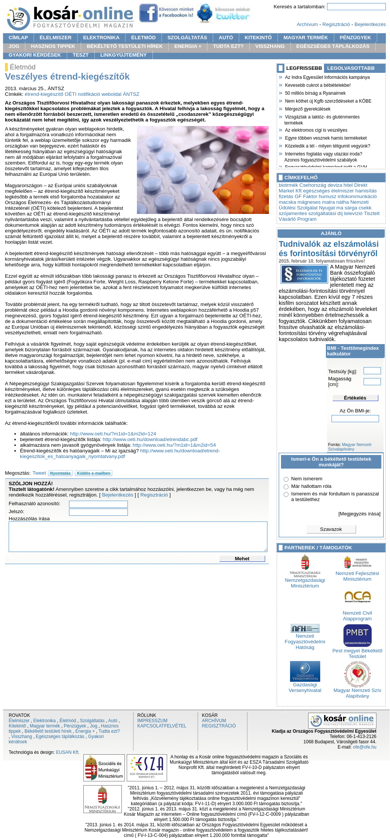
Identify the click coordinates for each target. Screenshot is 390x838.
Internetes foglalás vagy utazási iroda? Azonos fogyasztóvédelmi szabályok (323, 156)
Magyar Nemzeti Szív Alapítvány (357, 691)
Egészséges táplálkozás (60, 736)
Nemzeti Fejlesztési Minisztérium (357, 574)
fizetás (286, 196)
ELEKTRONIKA (101, 37)
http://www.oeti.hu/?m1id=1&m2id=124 (113, 434)
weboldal (111, 94)
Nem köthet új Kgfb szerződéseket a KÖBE (328, 100)
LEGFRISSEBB (304, 68)
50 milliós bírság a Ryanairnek (314, 92)
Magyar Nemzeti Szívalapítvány (349, 446)
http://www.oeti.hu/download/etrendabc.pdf (150, 439)
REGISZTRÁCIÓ (219, 726)
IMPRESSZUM (152, 720)
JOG (14, 46)
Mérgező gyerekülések (307, 108)
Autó (113, 720)
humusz (327, 196)
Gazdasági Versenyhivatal (305, 685)
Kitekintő (17, 726)
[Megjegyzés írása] (359, 514)
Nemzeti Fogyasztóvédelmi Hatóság (305, 639)
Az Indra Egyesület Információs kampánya (327, 76)
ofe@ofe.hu (364, 747)
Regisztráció (336, 24)
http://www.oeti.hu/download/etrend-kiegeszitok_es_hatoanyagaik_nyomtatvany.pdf (120, 453)
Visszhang (21, 736)
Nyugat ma (331, 208)
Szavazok (331, 529)
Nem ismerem (306, 478)
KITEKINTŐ (258, 37)
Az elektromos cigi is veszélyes (315, 129)
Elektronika (44, 720)
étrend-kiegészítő (44, 94)
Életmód (68, 720)
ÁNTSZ (131, 94)
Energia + (85, 731)
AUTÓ (226, 37)
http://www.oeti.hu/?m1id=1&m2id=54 (174, 445)
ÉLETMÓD (143, 37)
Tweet (39, 473)
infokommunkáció (357, 196)
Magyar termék (45, 726)
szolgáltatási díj (326, 213)
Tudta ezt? (109, 731)
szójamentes (293, 213)
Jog (93, 726)
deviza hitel (340, 185)
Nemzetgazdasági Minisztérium (305, 581)
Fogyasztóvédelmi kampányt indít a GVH (325, 166)
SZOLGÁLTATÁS (187, 37)
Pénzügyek (75, 726)
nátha (342, 202)
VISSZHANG (270, 46)
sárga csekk (358, 208)
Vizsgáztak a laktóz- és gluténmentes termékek (322, 119)
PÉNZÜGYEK (355, 37)
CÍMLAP (18, 37)
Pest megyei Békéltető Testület (357, 651)
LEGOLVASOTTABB (351, 68)
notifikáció (89, 94)
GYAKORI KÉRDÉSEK (35, 55)
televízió (353, 213)
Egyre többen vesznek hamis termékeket (325, 137)
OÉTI (71, 94)
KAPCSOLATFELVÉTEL (161, 726)
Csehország (312, 185)
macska (287, 202)
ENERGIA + (187, 46)
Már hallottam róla (311, 486)
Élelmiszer (19, 720)
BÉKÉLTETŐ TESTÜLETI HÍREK (125, 46)
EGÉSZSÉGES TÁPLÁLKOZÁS (333, 46)
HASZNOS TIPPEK (53, 46)
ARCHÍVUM (214, 720)
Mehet (242, 558)
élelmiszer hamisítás (354, 191)
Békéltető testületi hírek (48, 731)
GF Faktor (306, 196)
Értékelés (355, 398)
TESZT (81, 55)
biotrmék (288, 185)
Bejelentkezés (370, 24)
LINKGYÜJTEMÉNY (123, 55)
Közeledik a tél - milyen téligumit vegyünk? (327, 145)
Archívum (307, 24)
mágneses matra (316, 202)
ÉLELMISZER (55, 37)
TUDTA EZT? (228, 46)
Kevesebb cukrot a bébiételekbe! (317, 84)
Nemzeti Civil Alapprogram (357, 613)
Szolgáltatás (92, 720)
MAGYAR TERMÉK (306, 37)
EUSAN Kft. (68, 752)
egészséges (316, 191)
